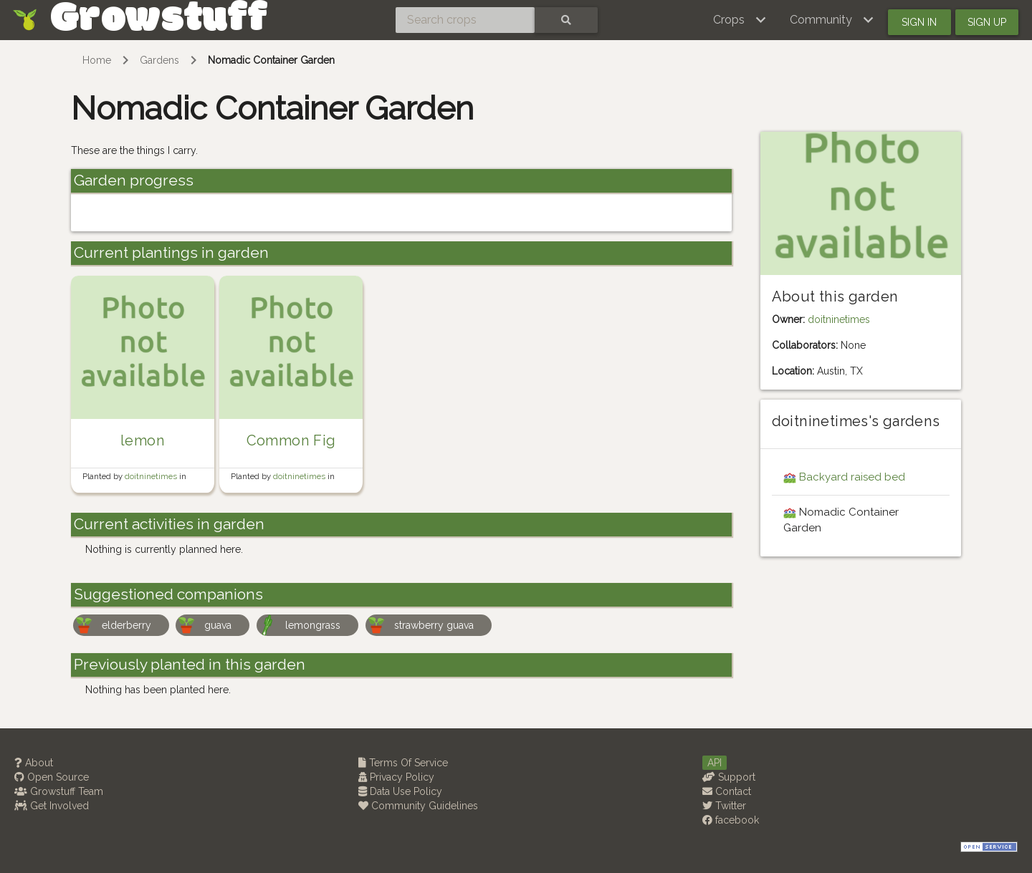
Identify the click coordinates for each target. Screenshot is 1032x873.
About (33, 762)
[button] (740, 20)
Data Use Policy (400, 791)
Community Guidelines (418, 805)
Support (728, 777)
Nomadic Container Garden (271, 60)
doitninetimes (152, 476)
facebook (730, 820)
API (714, 762)
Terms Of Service (403, 762)
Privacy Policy (396, 777)
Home (96, 60)
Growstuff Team (58, 791)
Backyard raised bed (852, 477)
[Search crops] (465, 20)
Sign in (919, 22)
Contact (726, 791)
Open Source (51, 777)
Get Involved (51, 805)
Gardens (159, 60)
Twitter (724, 805)
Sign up (987, 22)
